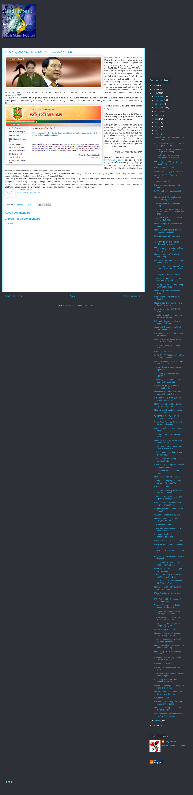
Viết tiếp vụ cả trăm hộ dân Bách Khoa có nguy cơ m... (168, 563)
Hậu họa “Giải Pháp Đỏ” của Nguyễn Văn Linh (166, 519)
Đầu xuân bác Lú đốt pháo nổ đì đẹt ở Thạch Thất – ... (168, 693)
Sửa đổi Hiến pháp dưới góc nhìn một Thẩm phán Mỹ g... (168, 576)
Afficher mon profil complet (173, 745)
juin (156, 119)
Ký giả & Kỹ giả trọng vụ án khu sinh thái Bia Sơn (167, 387)
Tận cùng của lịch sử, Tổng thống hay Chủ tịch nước (168, 286)
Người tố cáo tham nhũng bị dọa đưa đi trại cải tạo (168, 304)
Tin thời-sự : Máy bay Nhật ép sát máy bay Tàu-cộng (168, 491)
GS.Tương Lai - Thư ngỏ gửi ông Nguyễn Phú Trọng (168, 162)
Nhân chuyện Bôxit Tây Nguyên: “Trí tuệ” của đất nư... (168, 405)
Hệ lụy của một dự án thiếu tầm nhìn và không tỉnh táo (167, 393)
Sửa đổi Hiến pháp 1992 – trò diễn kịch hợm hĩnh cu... (168, 138)
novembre (159, 100)
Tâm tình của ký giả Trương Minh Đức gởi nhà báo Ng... (168, 150)
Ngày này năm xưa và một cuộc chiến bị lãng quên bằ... (167, 634)
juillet (157, 115)
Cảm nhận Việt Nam (162, 351)
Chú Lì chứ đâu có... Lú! (164, 167)
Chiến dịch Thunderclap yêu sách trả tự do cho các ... (168, 328)
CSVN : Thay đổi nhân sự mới (167, 515)
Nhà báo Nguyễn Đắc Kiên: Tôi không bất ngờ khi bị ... (167, 231)
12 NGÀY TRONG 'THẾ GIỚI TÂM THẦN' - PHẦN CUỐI (166, 156)
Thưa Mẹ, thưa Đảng (163, 181)
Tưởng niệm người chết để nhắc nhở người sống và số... (167, 606)
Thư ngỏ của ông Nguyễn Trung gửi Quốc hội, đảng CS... (167, 482)
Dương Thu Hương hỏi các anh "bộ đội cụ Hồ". (167, 708)
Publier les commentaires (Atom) (79, 305)
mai (157, 122)
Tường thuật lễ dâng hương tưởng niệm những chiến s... (168, 640)
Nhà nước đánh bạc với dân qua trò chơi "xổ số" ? (168, 441)
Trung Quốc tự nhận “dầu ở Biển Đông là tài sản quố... (168, 447)
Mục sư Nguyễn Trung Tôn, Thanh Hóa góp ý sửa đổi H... (168, 144)
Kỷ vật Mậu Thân (161, 698)
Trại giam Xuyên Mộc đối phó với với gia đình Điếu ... (168, 219)
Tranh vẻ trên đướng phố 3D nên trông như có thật (168, 529)
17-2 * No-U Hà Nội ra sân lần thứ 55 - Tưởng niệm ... (168, 582)
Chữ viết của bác (161, 486)
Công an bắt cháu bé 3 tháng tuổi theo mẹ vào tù (168, 362)
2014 (154, 89)
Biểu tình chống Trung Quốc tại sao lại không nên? (167, 399)
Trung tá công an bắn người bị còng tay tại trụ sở (167, 624)
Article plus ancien (132, 296)
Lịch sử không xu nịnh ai (164, 629)
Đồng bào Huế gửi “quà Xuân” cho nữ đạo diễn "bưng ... (169, 646)
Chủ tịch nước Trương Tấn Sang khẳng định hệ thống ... (168, 702)
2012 (154, 725)
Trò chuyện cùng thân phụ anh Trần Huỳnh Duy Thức (167, 612)
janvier (158, 721)
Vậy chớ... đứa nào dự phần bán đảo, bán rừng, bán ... (168, 279)
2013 (154, 93)
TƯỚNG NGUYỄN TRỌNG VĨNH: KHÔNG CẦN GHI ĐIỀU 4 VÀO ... (168, 268)
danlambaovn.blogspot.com (28, 192)
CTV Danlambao (112, 57)
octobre (158, 104)
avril (157, 126)
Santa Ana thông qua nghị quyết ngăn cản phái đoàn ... (168, 497)
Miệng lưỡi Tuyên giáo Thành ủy (168, 540)
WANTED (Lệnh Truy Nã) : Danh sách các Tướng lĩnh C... (168, 417)
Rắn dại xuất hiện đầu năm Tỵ (167, 477)
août (157, 111)
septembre (159, 107)
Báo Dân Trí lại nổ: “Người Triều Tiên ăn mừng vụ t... (167, 658)
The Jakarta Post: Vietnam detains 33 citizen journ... (169, 674)
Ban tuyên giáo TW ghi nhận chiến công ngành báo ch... (169, 466)
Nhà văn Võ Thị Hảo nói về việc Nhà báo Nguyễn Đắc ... (167, 198)
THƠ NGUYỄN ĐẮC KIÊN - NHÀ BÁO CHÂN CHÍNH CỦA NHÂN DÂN (169, 211)
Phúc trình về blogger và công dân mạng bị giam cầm (169, 687)
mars (157, 130)
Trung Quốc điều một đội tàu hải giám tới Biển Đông (168, 423)
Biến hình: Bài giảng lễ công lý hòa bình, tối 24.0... (167, 322)
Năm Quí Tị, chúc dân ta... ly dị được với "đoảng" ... (167, 588)
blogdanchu (170, 741)
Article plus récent (14, 296)
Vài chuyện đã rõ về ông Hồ (166, 525)
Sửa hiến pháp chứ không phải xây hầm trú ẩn (167, 459)
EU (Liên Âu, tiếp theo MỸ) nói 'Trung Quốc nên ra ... (167, 535)
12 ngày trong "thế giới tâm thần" (168, 275)
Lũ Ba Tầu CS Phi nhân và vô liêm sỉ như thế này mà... (169, 356)
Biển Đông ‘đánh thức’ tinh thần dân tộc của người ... (167, 680)
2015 (154, 85)
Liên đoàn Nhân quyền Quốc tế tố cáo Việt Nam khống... (168, 715)
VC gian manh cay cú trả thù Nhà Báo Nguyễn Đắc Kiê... (168, 249)
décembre (159, 96)
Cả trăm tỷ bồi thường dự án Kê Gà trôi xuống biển (167, 340)
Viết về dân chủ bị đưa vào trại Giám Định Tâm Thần (167, 618)
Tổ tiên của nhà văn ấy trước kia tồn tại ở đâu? (168, 453)
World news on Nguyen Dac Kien (168, 171)
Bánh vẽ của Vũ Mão (163, 664)
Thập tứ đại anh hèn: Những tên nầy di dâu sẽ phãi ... (168, 316)
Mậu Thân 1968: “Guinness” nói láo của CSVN (167, 600)
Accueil (73, 296)
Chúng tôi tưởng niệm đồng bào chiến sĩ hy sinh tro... (167, 504)
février (158, 134)
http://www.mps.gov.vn (114, 160)
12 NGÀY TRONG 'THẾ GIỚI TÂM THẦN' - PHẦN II (166, 243)
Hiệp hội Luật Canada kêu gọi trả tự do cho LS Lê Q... (168, 411)
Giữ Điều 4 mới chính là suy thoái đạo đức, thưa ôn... (168, 261)
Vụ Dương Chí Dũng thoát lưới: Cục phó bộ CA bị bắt (167, 380)
